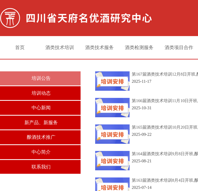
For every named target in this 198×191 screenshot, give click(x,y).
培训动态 (41, 93)
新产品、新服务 (41, 122)
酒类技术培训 (59, 47)
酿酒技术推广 (41, 137)
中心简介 (41, 152)
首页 (20, 47)
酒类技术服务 (99, 47)
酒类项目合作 (179, 47)
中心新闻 (41, 107)
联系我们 (41, 167)
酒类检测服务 (139, 47)
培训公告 (41, 78)
